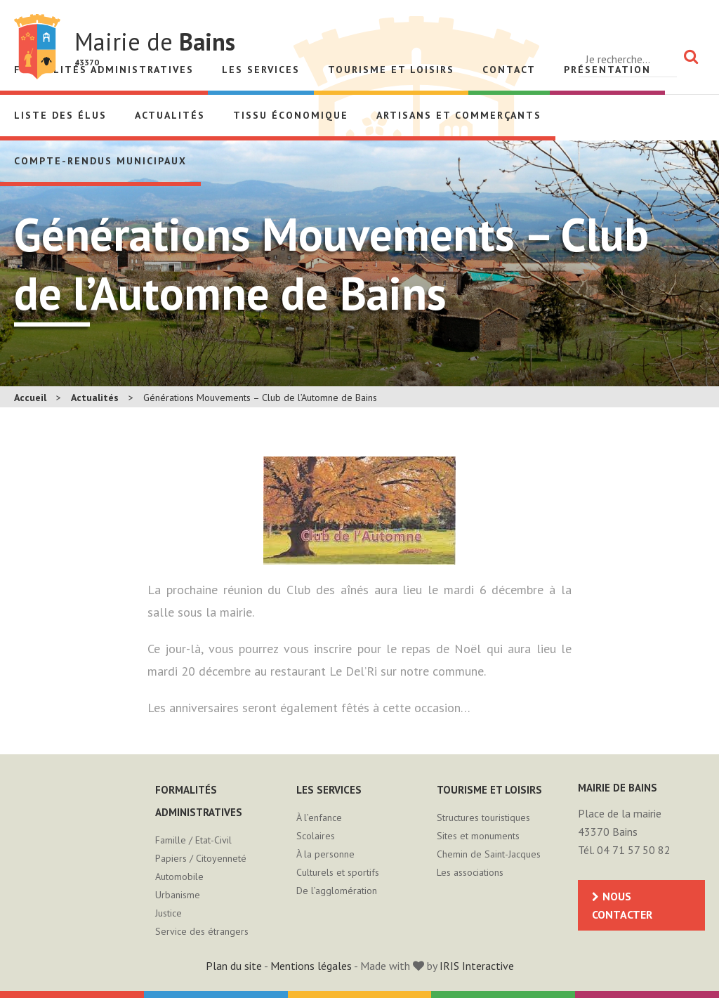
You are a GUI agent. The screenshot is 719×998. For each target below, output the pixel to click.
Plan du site (234, 966)
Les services (261, 69)
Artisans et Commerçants (458, 115)
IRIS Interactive (477, 966)
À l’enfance (319, 817)
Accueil (30, 397)
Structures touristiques (483, 817)
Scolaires (315, 835)
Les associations (470, 872)
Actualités (170, 115)
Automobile (179, 876)
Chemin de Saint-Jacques (489, 854)
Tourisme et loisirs (391, 69)
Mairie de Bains (37, 46)
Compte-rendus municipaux (100, 161)
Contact (509, 69)
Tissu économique (290, 115)
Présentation (607, 69)
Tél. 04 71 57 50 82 (624, 850)
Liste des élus (60, 115)
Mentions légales (311, 966)
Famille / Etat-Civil (193, 840)
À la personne (325, 854)
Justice (168, 913)
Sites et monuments (478, 835)
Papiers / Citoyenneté (200, 858)
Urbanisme (177, 894)
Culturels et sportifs (337, 872)
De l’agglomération (336, 890)
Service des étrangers (202, 931)
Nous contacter (622, 905)
